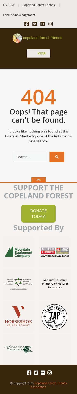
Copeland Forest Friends (38, 5)
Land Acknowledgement (19, 15)
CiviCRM (8, 5)
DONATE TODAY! (38, 213)
